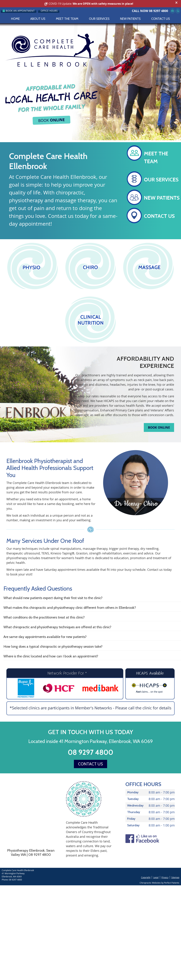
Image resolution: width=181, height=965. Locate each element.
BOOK (51, 120)
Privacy (164, 877)
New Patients (130, 19)
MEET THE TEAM (156, 157)
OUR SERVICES (161, 179)
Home (15, 19)
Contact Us (160, 19)
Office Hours (49, 10)
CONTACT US (159, 216)
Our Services (99, 19)
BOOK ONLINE (159, 427)
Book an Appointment (19, 10)
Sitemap (175, 877)
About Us (37, 19)
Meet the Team (67, 19)
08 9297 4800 (158, 11)
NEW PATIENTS (162, 198)
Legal (156, 877)
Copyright (145, 877)
